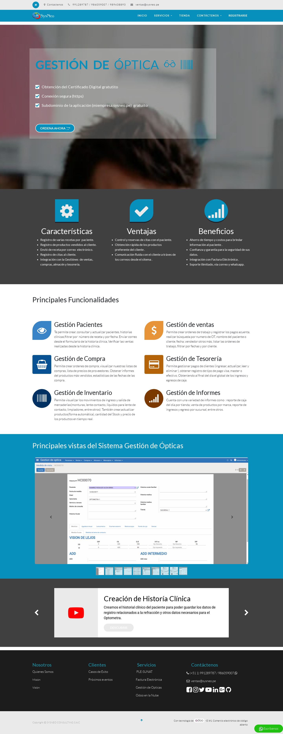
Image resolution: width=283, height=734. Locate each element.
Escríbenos (268, 729)
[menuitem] (142, 16)
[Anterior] (51, 517)
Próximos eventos (100, 679)
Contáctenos (53, 4)
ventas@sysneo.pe (147, 4)
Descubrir (118, 627)
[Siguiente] (232, 517)
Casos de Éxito (98, 671)
